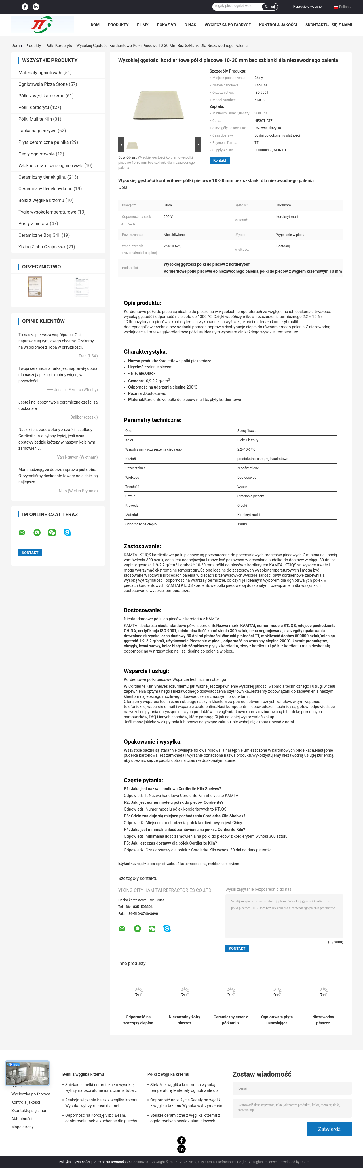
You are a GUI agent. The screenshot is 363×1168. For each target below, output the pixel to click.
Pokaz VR (166, 25)
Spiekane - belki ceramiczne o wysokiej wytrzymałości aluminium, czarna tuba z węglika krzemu (101, 1088)
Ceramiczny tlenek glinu (42, 177)
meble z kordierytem (223, 864)
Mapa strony (22, 1127)
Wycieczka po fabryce (228, 25)
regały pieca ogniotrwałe (155, 864)
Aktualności (21, 1118)
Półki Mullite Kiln (35, 119)
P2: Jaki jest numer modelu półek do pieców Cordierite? (173, 802)
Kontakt (219, 160)
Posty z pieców (33, 223)
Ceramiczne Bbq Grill (39, 235)
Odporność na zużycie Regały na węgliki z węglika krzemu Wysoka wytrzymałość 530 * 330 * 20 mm (186, 1104)
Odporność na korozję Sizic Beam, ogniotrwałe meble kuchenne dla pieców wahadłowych (101, 1119)
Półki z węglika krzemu (41, 96)
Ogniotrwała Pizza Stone (43, 84)
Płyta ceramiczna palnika (43, 142)
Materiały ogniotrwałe (40, 72)
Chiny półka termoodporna (112, 1162)
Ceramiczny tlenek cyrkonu (45, 188)
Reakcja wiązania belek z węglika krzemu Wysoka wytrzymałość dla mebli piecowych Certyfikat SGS (102, 1104)
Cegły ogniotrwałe (36, 154)
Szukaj (270, 7)
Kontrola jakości (278, 25)
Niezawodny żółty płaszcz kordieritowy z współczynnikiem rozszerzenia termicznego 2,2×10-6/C (184, 1020)
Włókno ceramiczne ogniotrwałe (50, 165)
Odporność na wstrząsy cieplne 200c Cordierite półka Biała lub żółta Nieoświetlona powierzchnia (138, 1020)
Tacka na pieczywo (37, 130)
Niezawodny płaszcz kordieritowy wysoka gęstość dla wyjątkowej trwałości (323, 1020)
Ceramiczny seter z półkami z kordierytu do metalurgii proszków (231, 1020)
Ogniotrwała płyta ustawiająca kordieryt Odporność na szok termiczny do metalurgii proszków (277, 1020)
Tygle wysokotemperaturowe (47, 212)
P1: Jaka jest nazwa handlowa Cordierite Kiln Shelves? (172, 789)
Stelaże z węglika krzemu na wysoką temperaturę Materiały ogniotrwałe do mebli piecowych (184, 1088)
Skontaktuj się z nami (328, 25)
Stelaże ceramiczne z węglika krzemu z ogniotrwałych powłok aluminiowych (185, 1118)
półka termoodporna (191, 864)
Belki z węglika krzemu (41, 200)
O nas (190, 25)
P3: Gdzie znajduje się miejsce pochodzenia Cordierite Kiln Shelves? (184, 816)
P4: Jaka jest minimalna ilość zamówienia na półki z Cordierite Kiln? (184, 829)
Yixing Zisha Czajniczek (42, 247)
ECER (304, 1162)
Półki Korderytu (58, 45)
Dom (95, 25)
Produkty (118, 25)
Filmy (142, 25)
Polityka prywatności (74, 1162)
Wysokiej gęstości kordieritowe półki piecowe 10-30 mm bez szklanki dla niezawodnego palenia (156, 162)
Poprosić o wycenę (307, 6)
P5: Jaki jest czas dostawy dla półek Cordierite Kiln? (170, 843)
